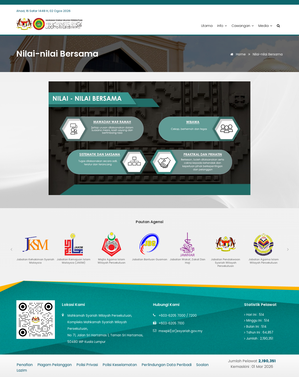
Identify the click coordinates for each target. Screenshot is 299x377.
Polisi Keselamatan (120, 364)
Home (237, 54)
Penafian (25, 364)
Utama (207, 25)
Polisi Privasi (87, 364)
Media (265, 25)
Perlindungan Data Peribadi (167, 364)
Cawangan (242, 25)
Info (222, 25)
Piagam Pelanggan (54, 364)
